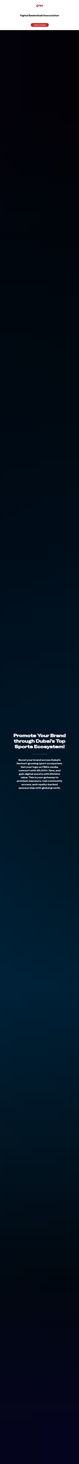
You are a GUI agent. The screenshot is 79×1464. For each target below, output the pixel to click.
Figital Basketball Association (39, 15)
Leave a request (40, 25)
